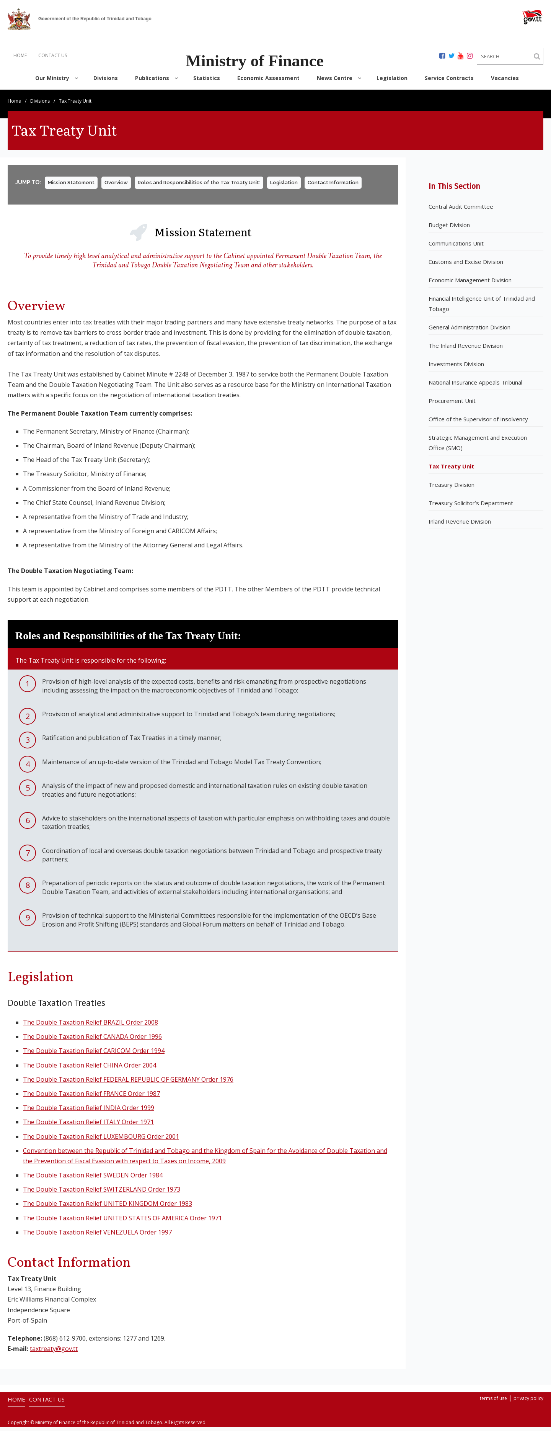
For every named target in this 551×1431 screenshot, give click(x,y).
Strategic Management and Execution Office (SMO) (478, 447)
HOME (20, 55)
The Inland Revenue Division (466, 350)
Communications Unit (456, 247)
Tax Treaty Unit (451, 470)
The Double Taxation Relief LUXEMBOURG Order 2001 (101, 1140)
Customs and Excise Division (466, 266)
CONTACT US (52, 55)
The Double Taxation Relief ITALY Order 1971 (88, 1126)
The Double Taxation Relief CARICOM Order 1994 (94, 1055)
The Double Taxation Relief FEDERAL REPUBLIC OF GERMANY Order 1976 (128, 1083)
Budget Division (449, 229)
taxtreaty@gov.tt (54, 1353)
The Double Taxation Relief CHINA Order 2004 (89, 1069)
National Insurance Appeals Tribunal (475, 386)
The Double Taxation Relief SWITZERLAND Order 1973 (101, 1193)
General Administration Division (469, 331)
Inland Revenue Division (460, 525)
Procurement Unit (452, 405)
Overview (116, 187)
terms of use (493, 1402)
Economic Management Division (470, 284)
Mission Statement (71, 187)
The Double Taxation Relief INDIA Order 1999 (88, 1112)
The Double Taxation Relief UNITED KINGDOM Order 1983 (107, 1208)
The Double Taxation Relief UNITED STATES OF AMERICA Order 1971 (122, 1222)
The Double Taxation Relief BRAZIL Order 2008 (90, 1026)
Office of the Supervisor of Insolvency (478, 423)
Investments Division (456, 368)
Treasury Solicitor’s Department (471, 507)
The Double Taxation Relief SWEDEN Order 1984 (93, 1179)
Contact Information (333, 187)
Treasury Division (451, 489)
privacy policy (528, 1402)
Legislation (284, 187)
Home (14, 105)
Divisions (40, 105)
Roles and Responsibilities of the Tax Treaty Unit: (199, 187)
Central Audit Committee (461, 210)
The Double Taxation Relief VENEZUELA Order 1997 (97, 1236)
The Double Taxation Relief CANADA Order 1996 (92, 1040)
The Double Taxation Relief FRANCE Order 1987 (91, 1098)
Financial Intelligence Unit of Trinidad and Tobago (482, 308)
